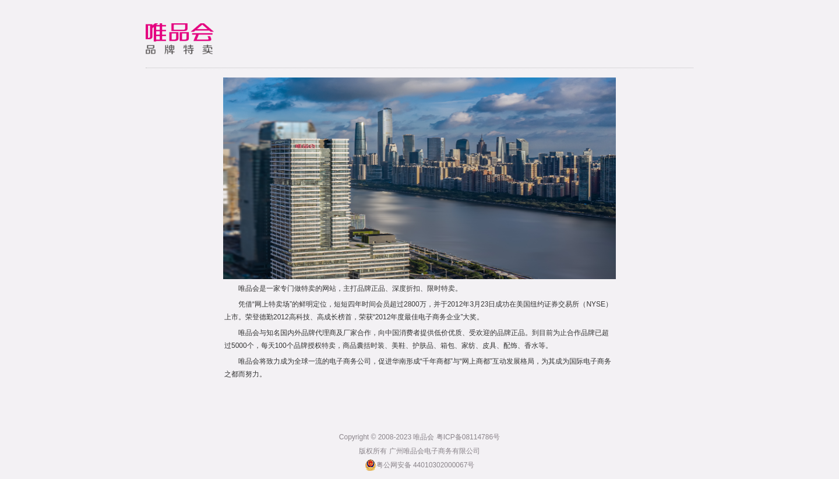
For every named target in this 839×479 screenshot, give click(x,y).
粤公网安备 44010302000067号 (420, 465)
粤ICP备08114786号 (468, 437)
